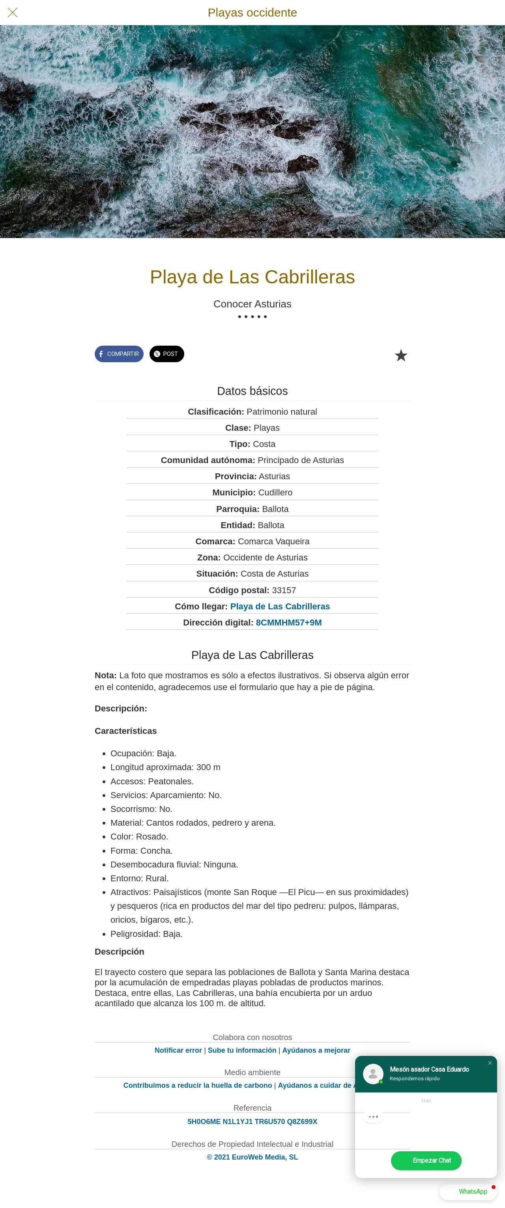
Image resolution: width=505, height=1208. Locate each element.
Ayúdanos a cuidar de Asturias (330, 1085)
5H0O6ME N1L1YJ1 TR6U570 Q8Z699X (252, 1122)
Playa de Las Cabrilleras (280, 606)
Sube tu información (242, 1050)
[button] (490, 1063)
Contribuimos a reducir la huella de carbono (197, 1085)
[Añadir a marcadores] (400, 354)
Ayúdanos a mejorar (316, 1050)
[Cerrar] (12, 12)
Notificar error (178, 1050)
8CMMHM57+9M (289, 622)
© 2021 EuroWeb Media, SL (252, 1157)
